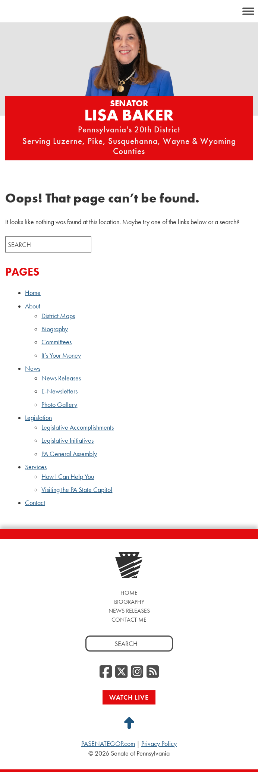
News (32, 368)
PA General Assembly (69, 454)
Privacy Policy (159, 744)
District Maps (58, 316)
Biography (54, 329)
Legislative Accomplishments (77, 427)
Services (36, 467)
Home (33, 293)
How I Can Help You (67, 477)
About (32, 306)
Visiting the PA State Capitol (76, 490)
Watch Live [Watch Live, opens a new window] (129, 697)
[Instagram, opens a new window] (137, 672)
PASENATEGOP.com (108, 744)
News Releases (61, 378)
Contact (35, 503)
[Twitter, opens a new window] (121, 672)
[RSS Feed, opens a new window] (153, 672)
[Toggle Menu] (248, 11)
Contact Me (129, 620)
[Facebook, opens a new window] (106, 672)
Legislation (38, 418)
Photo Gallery (59, 405)
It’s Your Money (61, 355)
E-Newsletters (59, 391)
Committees (56, 342)
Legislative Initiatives (67, 440)
